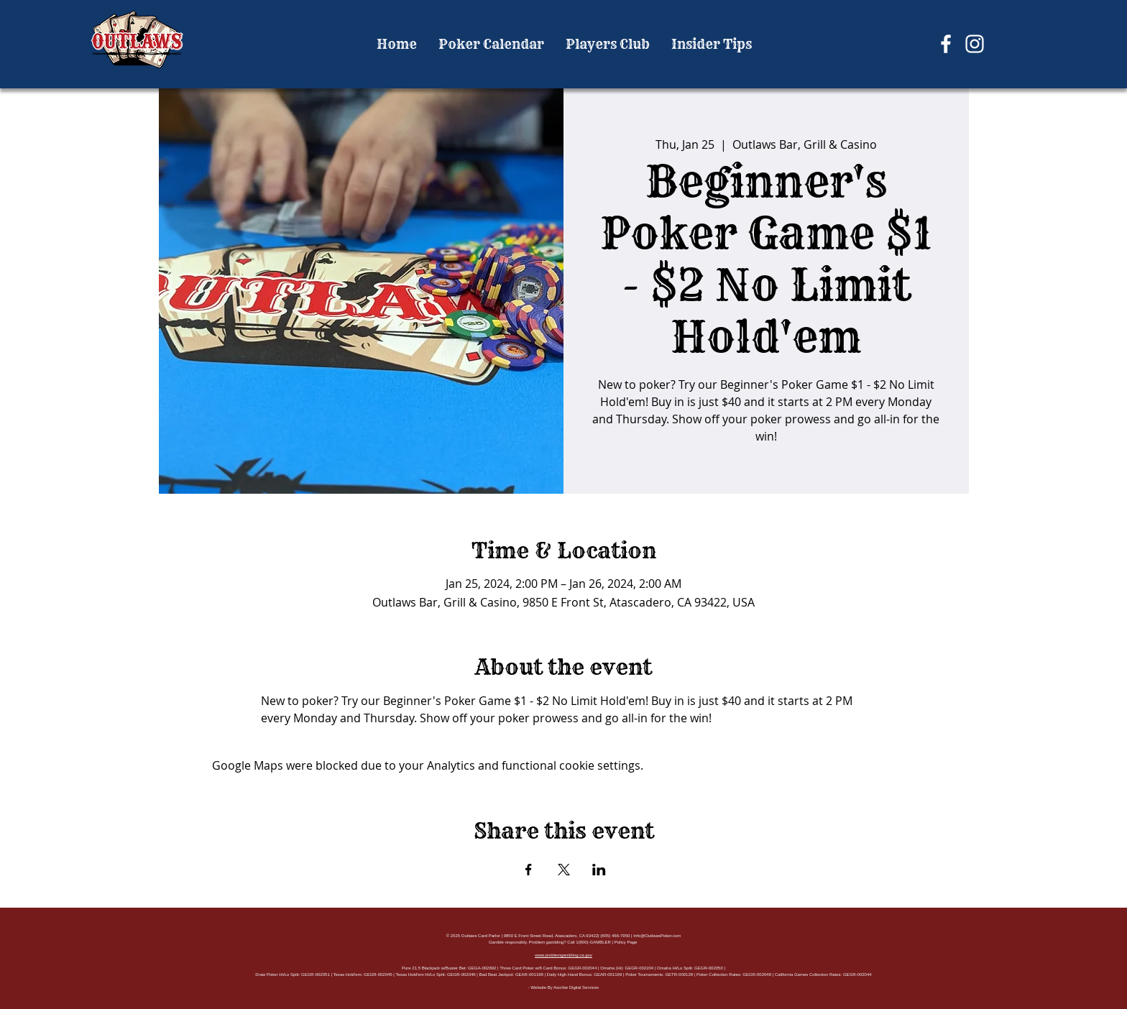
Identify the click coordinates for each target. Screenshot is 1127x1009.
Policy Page (626, 942)
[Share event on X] (564, 869)
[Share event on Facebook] (528, 869)
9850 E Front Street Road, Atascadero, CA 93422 (551, 936)
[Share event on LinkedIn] (599, 869)
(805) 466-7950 (615, 936)
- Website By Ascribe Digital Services (563, 987)
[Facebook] (946, 44)
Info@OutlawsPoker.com (657, 936)
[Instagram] (974, 44)
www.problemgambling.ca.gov (563, 955)
